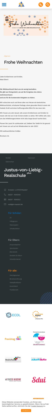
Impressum (31, 158)
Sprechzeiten (14, 248)
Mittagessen (13, 221)
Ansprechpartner (15, 245)
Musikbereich (14, 290)
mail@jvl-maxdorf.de (15, 204)
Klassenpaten (14, 225)
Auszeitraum (14, 286)
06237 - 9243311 (14, 199)
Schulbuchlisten (15, 228)
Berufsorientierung (16, 279)
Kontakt (8, 158)
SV (11, 218)
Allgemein (7, 56)
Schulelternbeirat (15, 259)
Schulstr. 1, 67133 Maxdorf (17, 190)
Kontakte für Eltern (16, 255)
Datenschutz (10, 162)
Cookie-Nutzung (37, 406)
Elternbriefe (13, 252)
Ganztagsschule (15, 275)
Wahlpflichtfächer (15, 282)
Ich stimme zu (26, 410)
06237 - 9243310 (14, 195)
